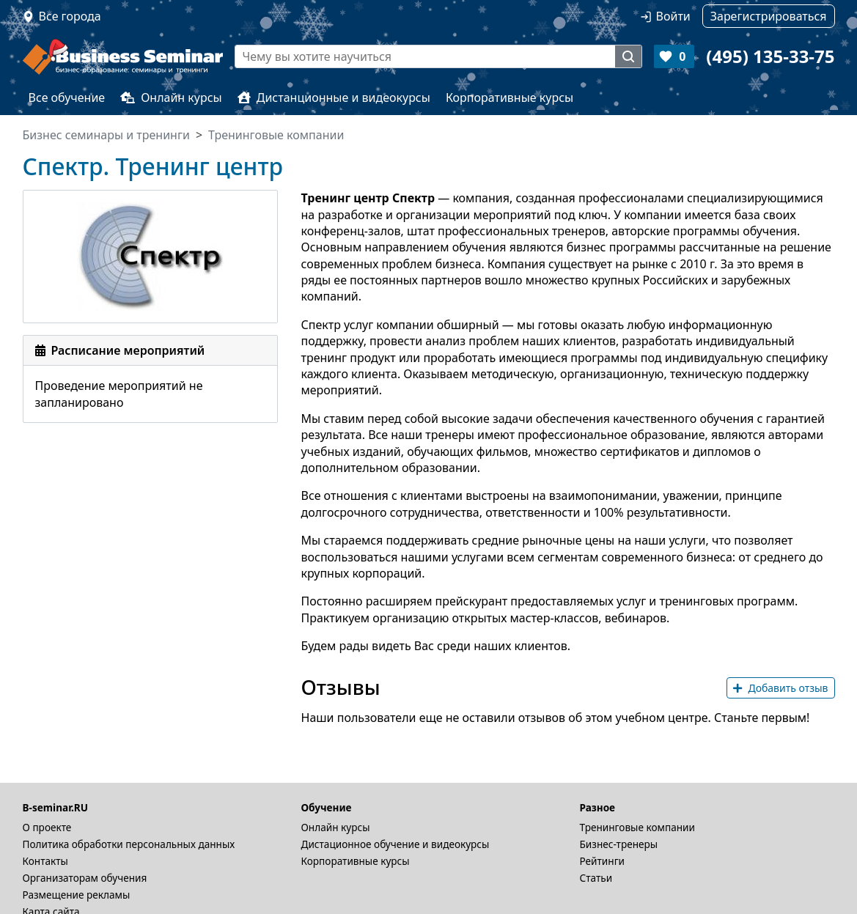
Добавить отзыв (780, 688)
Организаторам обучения (85, 878)
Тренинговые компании (637, 827)
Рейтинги (602, 861)
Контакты (45, 861)
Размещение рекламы (76, 895)
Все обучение (67, 97)
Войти (673, 16)
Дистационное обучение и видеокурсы (395, 844)
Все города (70, 16)
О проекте (47, 827)
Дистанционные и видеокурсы (334, 97)
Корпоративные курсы (509, 97)
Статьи (596, 878)
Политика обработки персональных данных (129, 844)
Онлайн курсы (171, 97)
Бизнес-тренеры (619, 844)
